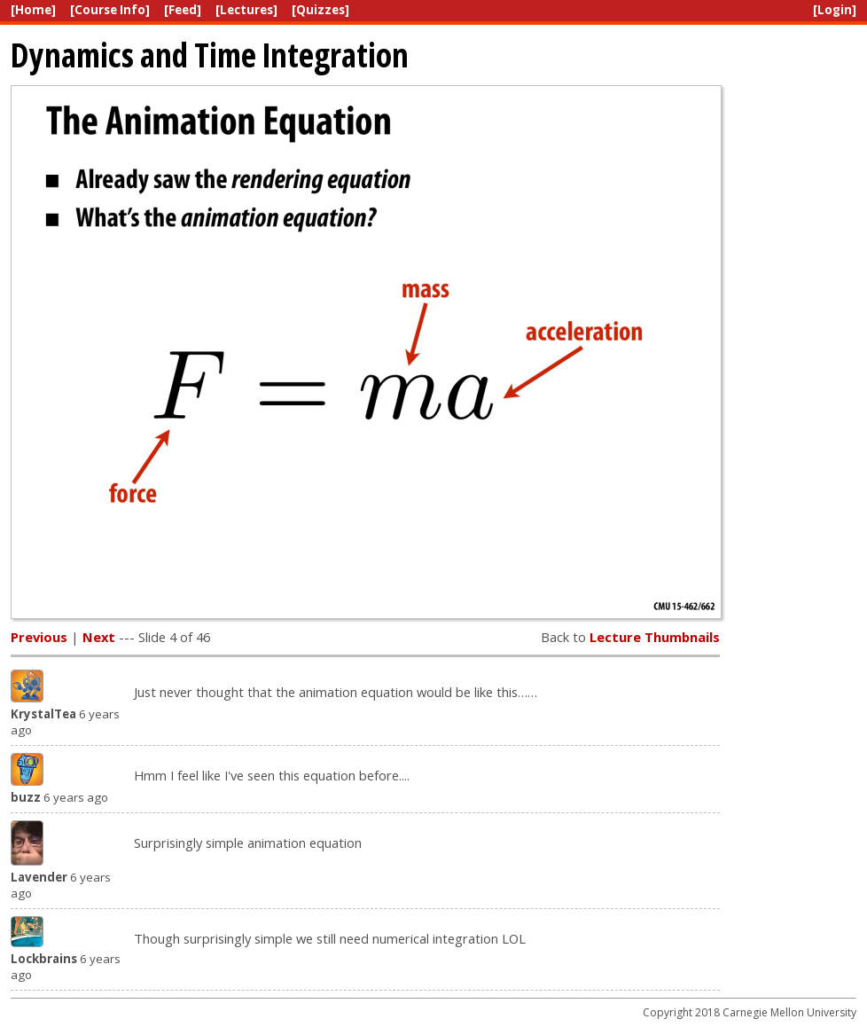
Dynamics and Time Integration (210, 54)
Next (98, 637)
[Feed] (182, 10)
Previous (39, 637)
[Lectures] (246, 10)
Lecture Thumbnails (655, 637)
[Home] (33, 10)
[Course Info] (110, 10)
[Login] (834, 10)
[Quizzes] (320, 10)
